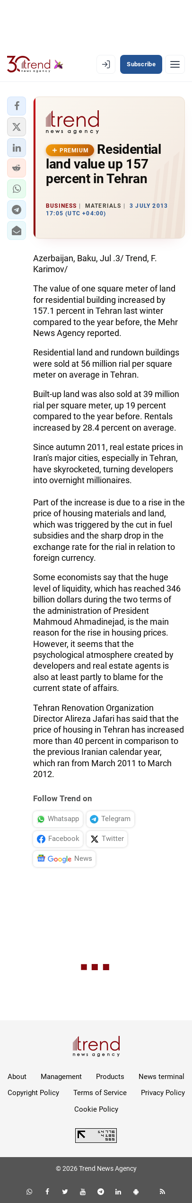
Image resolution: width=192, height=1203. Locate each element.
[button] (17, 106)
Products (110, 1076)
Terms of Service (100, 1092)
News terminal (161, 1076)
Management (61, 1076)
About (17, 1076)
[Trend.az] (35, 64)
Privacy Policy (163, 1092)
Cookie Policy (96, 1109)
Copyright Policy (33, 1092)
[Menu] (175, 64)
